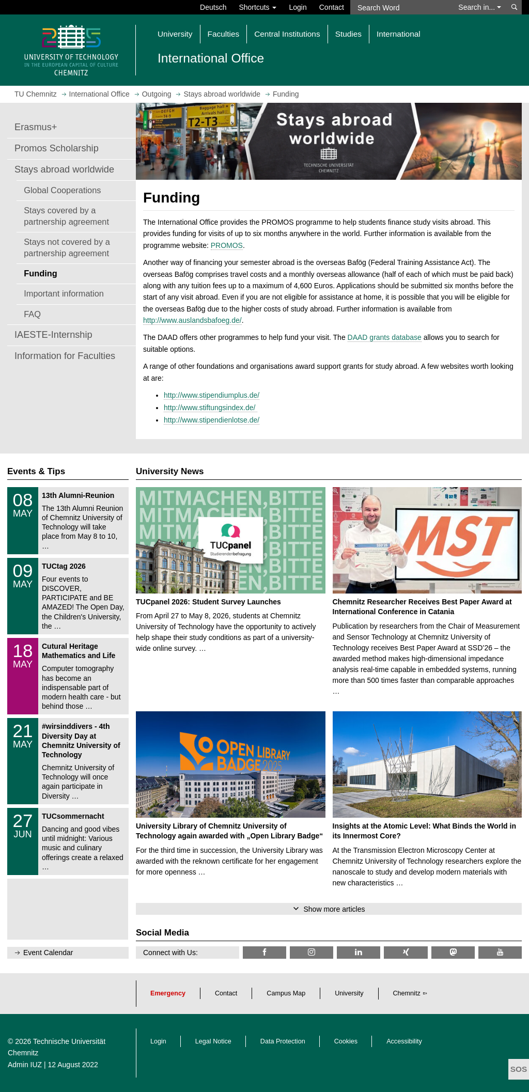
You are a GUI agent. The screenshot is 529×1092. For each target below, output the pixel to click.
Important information (64, 293)
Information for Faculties (64, 356)
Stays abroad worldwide (64, 169)
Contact (331, 7)
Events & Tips (36, 471)
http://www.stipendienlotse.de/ (211, 420)
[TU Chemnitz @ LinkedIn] (358, 952)
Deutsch (213, 7)
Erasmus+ (35, 127)
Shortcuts (257, 7)
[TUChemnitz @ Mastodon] (453, 952)
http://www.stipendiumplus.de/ (211, 395)
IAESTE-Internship (53, 335)
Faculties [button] (224, 33)
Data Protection (282, 1041)
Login (297, 7)
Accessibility (404, 1041)
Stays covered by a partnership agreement (66, 216)
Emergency (167, 993)
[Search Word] (401, 7)
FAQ (32, 314)
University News (170, 471)
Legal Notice (213, 1041)
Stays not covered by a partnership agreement (67, 247)
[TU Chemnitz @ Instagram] (311, 952)
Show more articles (334, 909)
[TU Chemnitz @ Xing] (405, 952)
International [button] (399, 33)
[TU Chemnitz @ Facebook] (264, 952)
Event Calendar (48, 952)
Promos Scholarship (56, 148)
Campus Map (286, 993)
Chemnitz (407, 993)
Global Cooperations (62, 190)
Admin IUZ (25, 1064)
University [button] (175, 33)
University (349, 993)
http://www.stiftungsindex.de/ (210, 407)
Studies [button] (348, 33)
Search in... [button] (479, 7)
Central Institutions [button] (287, 33)
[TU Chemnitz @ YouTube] (500, 952)
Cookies (346, 1041)
